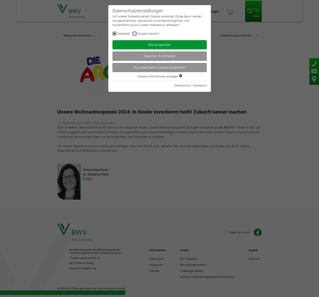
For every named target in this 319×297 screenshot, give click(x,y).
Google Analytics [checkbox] (148, 33)
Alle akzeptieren (159, 45)
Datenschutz (182, 85)
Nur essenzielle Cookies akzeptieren (159, 67)
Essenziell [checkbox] (124, 33)
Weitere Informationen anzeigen (159, 76)
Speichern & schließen (159, 56)
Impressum (199, 85)
